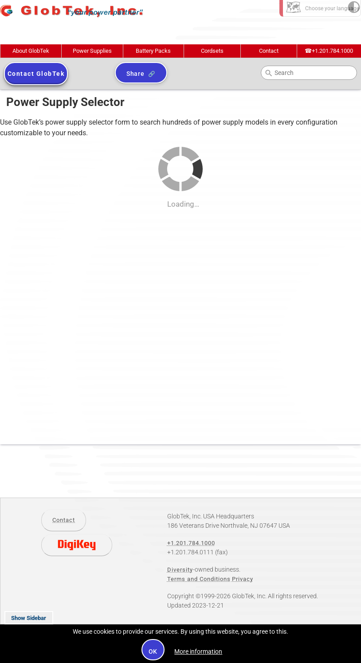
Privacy (242, 579)
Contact (269, 50)
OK (153, 651)
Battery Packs (153, 50)
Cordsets (212, 50)
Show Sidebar (28, 618)
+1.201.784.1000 (329, 50)
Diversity (180, 569)
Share (135, 73)
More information (198, 651)
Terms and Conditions (199, 579)
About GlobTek (30, 50)
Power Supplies (92, 50)
